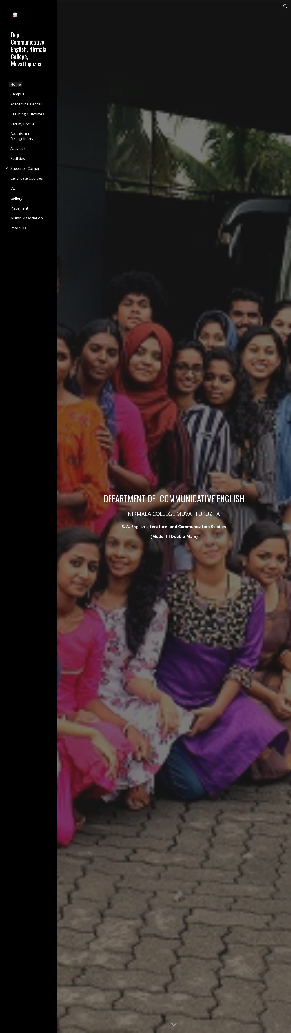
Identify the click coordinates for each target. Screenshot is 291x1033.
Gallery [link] (16, 198)
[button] (285, 6)
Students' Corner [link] (25, 168)
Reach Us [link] (18, 228)
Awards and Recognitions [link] (21, 136)
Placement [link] (19, 208)
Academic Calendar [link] (26, 104)
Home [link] (15, 84)
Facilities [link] (17, 158)
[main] (174, 498)
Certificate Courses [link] (26, 178)
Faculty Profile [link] (22, 124)
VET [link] (13, 188)
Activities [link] (17, 148)
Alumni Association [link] (26, 218)
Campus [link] (17, 94)
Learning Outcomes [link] (27, 114)
